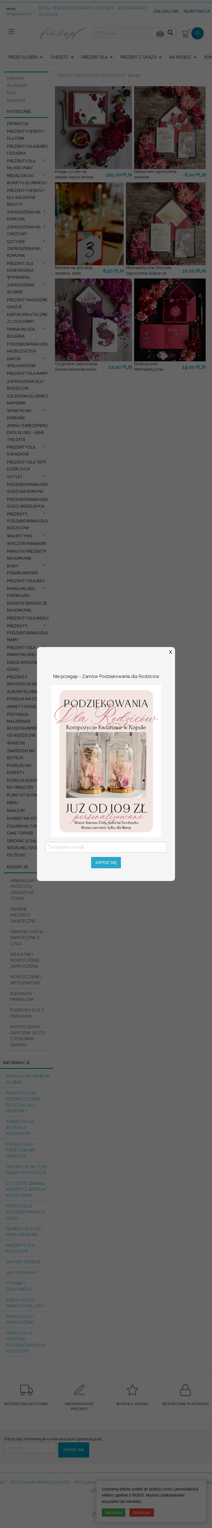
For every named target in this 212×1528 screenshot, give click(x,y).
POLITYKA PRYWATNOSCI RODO (40, 1482)
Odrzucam (142, 1512)
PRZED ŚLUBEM (23, 57)
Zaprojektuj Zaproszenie (20, 1319)
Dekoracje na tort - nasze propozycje (28, 1169)
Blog (44, 8)
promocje (17, 124)
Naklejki (16, 810)
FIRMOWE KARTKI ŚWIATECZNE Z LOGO (26, 937)
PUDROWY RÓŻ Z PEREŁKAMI (27, 1013)
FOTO (12, 93)
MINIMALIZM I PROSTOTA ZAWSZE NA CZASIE (22, 889)
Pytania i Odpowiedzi (18, 1286)
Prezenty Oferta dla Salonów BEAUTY (25, 197)
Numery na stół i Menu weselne (24, 1231)
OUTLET (15, 477)
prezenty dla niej (25, 581)
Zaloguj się (166, 11)
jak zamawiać (132, 8)
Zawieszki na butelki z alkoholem (20, 1127)
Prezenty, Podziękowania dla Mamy (27, 633)
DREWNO (15, 78)
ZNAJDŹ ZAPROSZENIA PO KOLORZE (91, 75)
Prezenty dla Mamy (27, 373)
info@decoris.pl (19, 14)
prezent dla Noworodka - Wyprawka (21, 270)
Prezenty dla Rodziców (20, 1248)
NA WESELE (180, 57)
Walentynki (20, 536)
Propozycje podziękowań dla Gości (25, 1212)
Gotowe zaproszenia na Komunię (24, 249)
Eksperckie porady (72, 8)
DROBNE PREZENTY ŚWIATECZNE (23, 915)
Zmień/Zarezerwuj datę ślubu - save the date (27, 433)
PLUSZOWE (17, 85)
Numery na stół (24, 818)
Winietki (16, 743)
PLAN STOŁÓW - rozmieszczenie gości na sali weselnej (23, 1102)
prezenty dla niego (28, 618)
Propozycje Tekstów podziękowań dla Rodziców (25, 1342)
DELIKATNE (16, 100)
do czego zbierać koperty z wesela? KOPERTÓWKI (26, 1189)
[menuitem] (27, 57)
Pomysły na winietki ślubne (27, 1079)
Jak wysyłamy (21, 1272)
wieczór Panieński (26, 543)
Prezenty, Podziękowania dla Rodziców (27, 521)
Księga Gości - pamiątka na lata (24, 1302)
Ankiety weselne (25, 706)
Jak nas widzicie (23, 1261)
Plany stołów (22, 795)
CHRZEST (59, 57)
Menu (12, 803)
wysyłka (48, 14)
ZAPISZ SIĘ (73, 1450)
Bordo (134, 75)
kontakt (104, 8)
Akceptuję (113, 1512)
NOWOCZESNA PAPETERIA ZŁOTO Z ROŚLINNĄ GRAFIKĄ (28, 1035)
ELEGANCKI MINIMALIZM (21, 996)
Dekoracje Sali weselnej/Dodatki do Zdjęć (27, 848)
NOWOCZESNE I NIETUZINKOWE (25, 979)
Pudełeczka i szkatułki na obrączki (20, 1150)
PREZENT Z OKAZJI (138, 57)
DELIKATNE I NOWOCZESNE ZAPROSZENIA (24, 960)
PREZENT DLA (94, 57)
